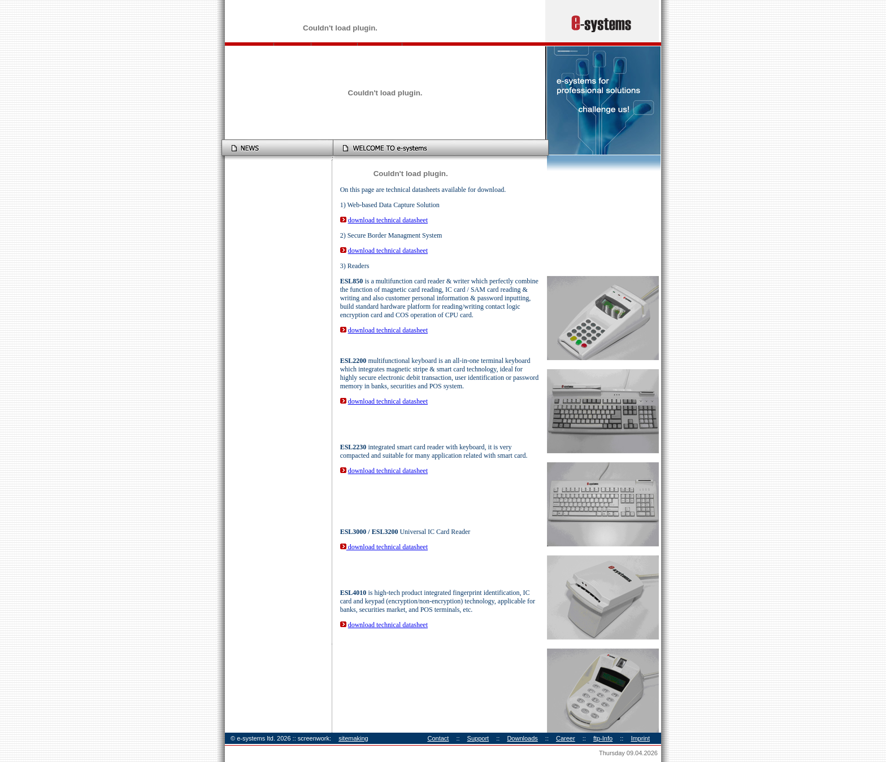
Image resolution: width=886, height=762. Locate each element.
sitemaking (353, 738)
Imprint (640, 738)
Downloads (522, 738)
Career (565, 738)
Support (478, 738)
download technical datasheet (388, 220)
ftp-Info (603, 738)
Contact (438, 738)
